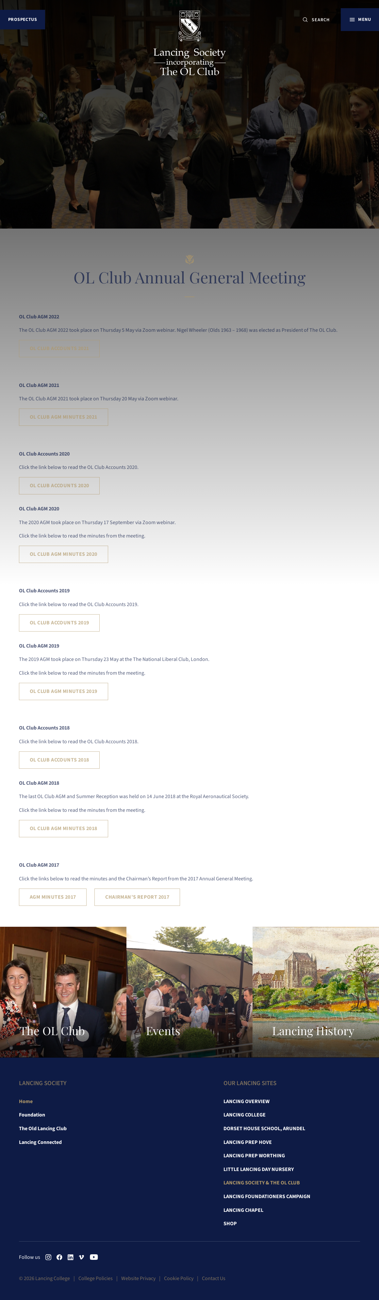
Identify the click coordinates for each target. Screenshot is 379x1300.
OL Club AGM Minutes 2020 (63, 554)
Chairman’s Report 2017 (137, 897)
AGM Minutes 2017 (53, 897)
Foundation (32, 1114)
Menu (364, 19)
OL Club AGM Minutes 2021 (63, 417)
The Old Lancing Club (43, 1128)
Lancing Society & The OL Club (261, 1182)
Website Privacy (138, 1278)
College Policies (95, 1278)
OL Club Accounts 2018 (59, 759)
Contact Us (213, 1278)
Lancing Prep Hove (247, 1142)
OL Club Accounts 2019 (59, 622)
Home (26, 1101)
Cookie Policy (178, 1278)
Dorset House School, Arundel (264, 1128)
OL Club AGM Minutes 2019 (63, 691)
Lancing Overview (246, 1101)
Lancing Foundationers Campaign (266, 1196)
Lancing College (244, 1114)
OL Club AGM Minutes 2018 (63, 828)
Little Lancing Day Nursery (258, 1169)
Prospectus (22, 19)
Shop (230, 1223)
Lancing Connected (40, 1142)
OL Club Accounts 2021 (59, 348)
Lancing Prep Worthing (254, 1155)
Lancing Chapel (243, 1210)
